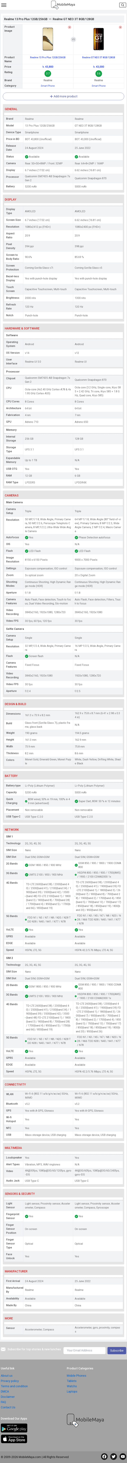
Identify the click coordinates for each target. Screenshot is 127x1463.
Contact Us (8, 1407)
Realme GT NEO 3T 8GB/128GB (98, 57)
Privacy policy (10, 1381)
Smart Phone (48, 86)
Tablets (72, 1381)
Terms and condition (14, 1386)
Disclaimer (8, 1396)
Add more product (63, 96)
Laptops (72, 1391)
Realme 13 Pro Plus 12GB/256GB (47, 57)
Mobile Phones (76, 1375)
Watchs (72, 1386)
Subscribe (117, 1350)
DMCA (5, 1391)
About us (7, 1375)
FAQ (3, 1402)
